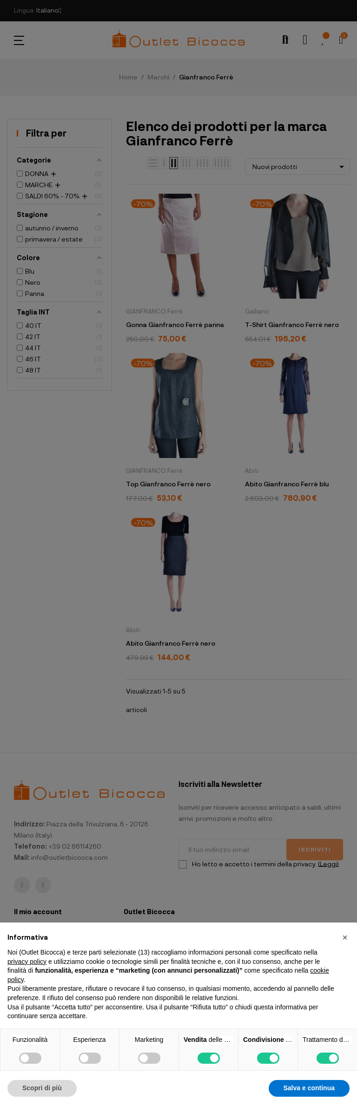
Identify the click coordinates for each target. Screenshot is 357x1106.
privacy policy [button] (26, 961)
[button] (344, 937)
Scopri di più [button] (42, 1088)
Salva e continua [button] (309, 1088)
